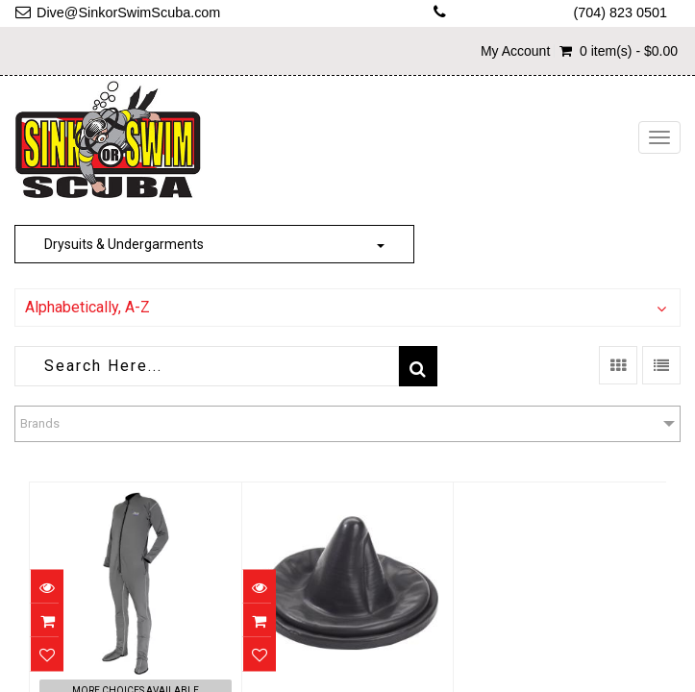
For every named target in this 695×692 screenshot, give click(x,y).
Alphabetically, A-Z (87, 307)
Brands (40, 423)
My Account (515, 51)
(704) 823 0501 (620, 12)
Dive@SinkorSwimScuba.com (128, 12)
